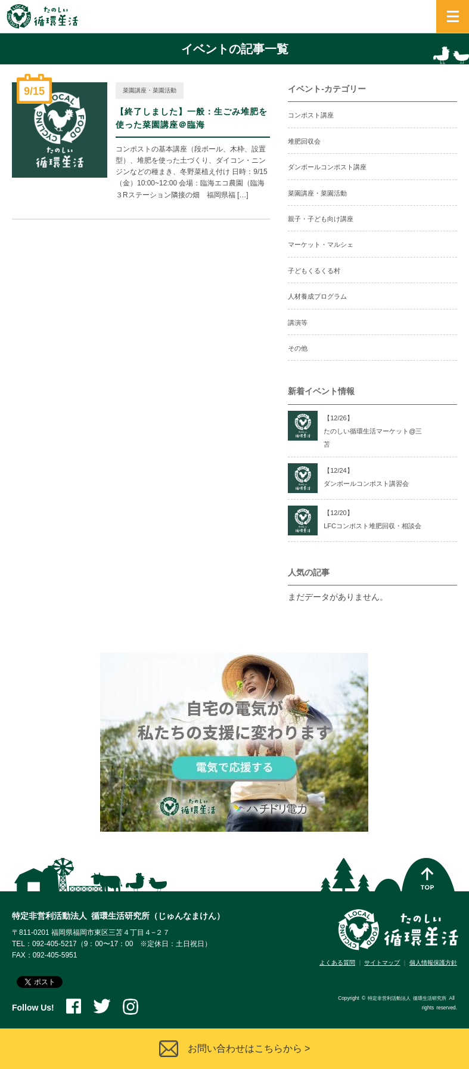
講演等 (298, 322)
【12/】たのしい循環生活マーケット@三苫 (373, 431)
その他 (298, 348)
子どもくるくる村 (314, 270)
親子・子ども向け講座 (320, 218)
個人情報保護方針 (433, 962)
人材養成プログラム (317, 296)
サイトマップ (382, 962)
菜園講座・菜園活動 (149, 90)
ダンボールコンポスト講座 (327, 167)
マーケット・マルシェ (320, 244)
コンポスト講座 (311, 115)
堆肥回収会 (304, 141)
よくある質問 (337, 962)
